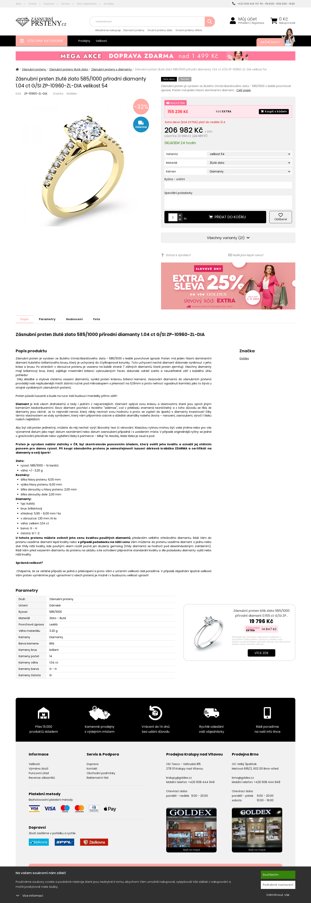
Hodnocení (76, 319)
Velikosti (101, 41)
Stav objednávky (87, 3)
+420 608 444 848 (267, 782)
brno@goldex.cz (243, 777)
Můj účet (247, 19)
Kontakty (109, 3)
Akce (18, 3)
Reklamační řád (97, 777)
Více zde (261, 652)
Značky (32, 3)
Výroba (65, 3)
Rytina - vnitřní (174, 179)
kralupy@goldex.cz (179, 777)
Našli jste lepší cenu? (246, 255)
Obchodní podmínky (101, 773)
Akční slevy (273, 42)
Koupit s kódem (273, 111)
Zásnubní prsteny (133, 30)
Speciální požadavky (178, 193)
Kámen (171, 171)
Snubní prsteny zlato (160, 30)
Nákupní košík (287, 23)
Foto (99, 319)
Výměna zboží (38, 768)
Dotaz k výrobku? (176, 255)
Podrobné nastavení (278, 885)
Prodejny (84, 41)
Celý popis (243, 90)
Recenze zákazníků (42, 777)
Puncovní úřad (39, 773)
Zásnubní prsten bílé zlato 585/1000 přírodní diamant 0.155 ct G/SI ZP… (261, 613)
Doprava (49, 3)
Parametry (48, 319)
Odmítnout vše (278, 895)
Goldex (71, 93)
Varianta (172, 154)
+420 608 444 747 (245, 3)
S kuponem (253, 627)
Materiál (171, 163)
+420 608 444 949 (201, 782)
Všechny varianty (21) (228, 237)
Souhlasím (271, 875)
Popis (25, 319)
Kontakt (92, 768)
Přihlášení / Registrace (251, 23)
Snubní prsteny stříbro (189, 30)
